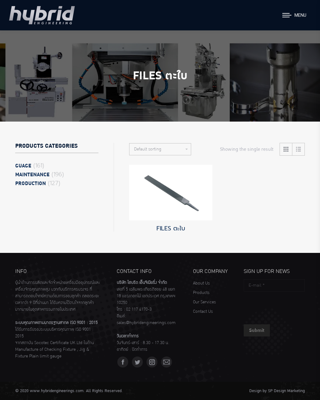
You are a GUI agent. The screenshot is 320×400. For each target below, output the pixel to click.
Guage (23, 166)
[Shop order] (160, 149)
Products (201, 292)
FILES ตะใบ (171, 228)
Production (30, 183)
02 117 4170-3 (139, 309)
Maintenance (32, 174)
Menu (300, 15)
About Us (201, 283)
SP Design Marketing (286, 391)
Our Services (204, 302)
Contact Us (203, 311)
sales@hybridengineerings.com (146, 322)
